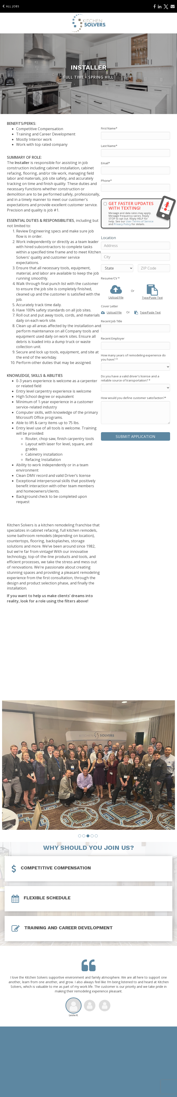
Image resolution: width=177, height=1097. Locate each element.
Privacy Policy (122, 224)
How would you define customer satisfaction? (133, 398)
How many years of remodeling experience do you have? (133, 357)
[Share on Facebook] (154, 7)
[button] (79, 831)
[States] (117, 268)
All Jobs (10, 6)
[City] (135, 257)
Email (105, 163)
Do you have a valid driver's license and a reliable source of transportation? (130, 378)
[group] (88, 763)
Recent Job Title (111, 321)
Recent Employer (112, 338)
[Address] (135, 245)
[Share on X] (166, 6)
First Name (109, 128)
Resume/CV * (110, 278)
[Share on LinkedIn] (159, 7)
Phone (106, 181)
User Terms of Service (139, 221)
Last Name (109, 146)
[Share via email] (173, 6)
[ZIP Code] (154, 268)
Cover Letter (109, 306)
